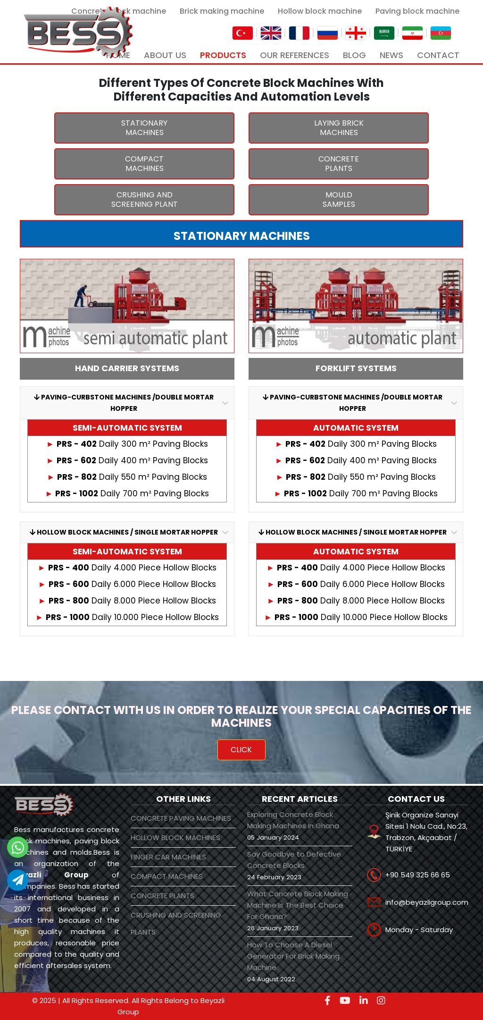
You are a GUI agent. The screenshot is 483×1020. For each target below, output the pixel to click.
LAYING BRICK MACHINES (339, 128)
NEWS (391, 55)
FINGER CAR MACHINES (168, 857)
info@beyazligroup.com (426, 902)
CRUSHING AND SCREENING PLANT (144, 199)
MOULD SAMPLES (339, 199)
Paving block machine (417, 11)
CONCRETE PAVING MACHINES (181, 818)
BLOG (354, 55)
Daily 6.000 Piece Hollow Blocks (127, 584)
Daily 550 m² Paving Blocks (127, 477)
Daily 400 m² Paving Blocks (127, 460)
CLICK (241, 749)
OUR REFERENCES (294, 55)
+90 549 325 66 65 (417, 875)
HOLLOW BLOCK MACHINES (175, 837)
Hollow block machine (320, 11)
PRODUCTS (223, 55)
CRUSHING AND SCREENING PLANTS (176, 923)
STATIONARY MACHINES (144, 128)
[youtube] (345, 1000)
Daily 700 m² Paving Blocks (127, 493)
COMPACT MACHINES (144, 163)
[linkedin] (363, 1000)
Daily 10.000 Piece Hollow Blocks (127, 617)
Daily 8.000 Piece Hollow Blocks (127, 600)
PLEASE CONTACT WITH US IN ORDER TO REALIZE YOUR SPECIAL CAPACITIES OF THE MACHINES (241, 716)
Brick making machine (222, 11)
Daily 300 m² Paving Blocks (127, 444)
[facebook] (328, 1000)
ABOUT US (165, 55)
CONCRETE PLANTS (338, 163)
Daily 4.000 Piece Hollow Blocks (127, 567)
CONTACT (438, 55)
